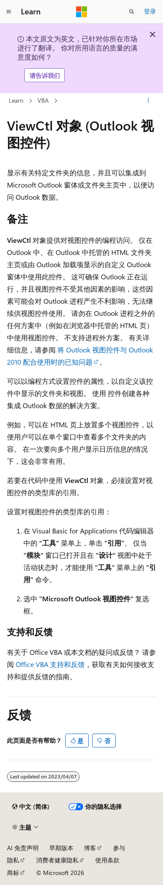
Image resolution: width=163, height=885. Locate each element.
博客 (90, 848)
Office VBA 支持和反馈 (50, 664)
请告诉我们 (45, 75)
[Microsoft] (81, 11)
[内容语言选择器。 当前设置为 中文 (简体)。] (31, 807)
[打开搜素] (131, 12)
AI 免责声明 (23, 848)
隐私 (13, 860)
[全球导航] (8, 12)
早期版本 (61, 848)
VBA (43, 100)
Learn (16, 100)
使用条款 (107, 860)
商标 (13, 872)
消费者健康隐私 (57, 860)
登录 (150, 11)
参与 (119, 848)
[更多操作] (148, 101)
